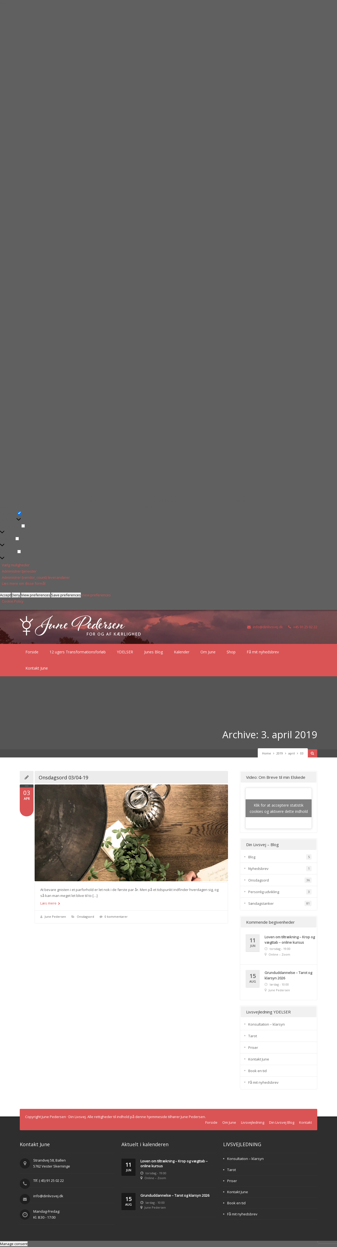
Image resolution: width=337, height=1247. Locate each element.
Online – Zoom (279, 954)
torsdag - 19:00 (280, 949)
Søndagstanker (261, 903)
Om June (208, 651)
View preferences (35, 595)
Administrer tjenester (19, 571)
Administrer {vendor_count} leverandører (36, 577)
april (291, 753)
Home (266, 753)
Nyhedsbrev (258, 868)
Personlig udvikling (263, 891)
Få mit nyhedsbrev (263, 651)
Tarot (252, 1035)
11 (253, 943)
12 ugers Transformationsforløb (77, 651)
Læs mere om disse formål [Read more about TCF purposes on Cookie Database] (23, 583)
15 (253, 978)
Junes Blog (153, 651)
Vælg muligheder (15, 565)
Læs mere (50, 903)
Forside (31, 651)
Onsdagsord (85, 917)
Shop (231, 651)
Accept (5, 595)
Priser (253, 1047)
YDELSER (125, 651)
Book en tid (257, 1070)
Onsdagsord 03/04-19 (63, 777)
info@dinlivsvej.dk (265, 626)
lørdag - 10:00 (279, 984)
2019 (279, 753)
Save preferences (66, 595)
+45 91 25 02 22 (302, 626)
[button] (168, 252)
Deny (16, 595)
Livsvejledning (252, 1122)
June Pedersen (55, 917)
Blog (251, 856)
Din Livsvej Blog (281, 1122)
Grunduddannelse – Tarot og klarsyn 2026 (174, 1195)
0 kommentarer (116, 917)
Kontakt (305, 1122)
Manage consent (14, 1243)
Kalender (181, 651)
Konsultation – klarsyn (266, 1024)
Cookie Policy (13, 601)
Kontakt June (36, 668)
